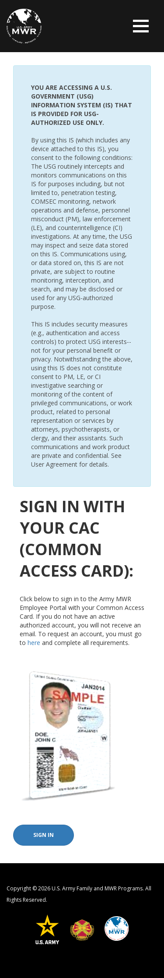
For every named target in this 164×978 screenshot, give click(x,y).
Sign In (43, 835)
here (34, 642)
